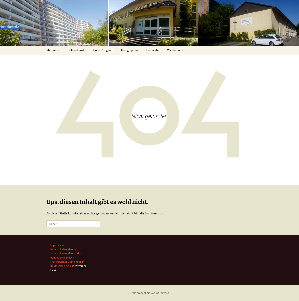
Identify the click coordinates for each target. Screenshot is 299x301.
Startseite (52, 50)
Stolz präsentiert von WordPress (149, 293)
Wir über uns (175, 50)
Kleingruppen (129, 50)
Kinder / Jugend (102, 50)
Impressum (57, 245)
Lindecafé (152, 50)
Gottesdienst (76, 50)
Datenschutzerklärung (63, 249)
